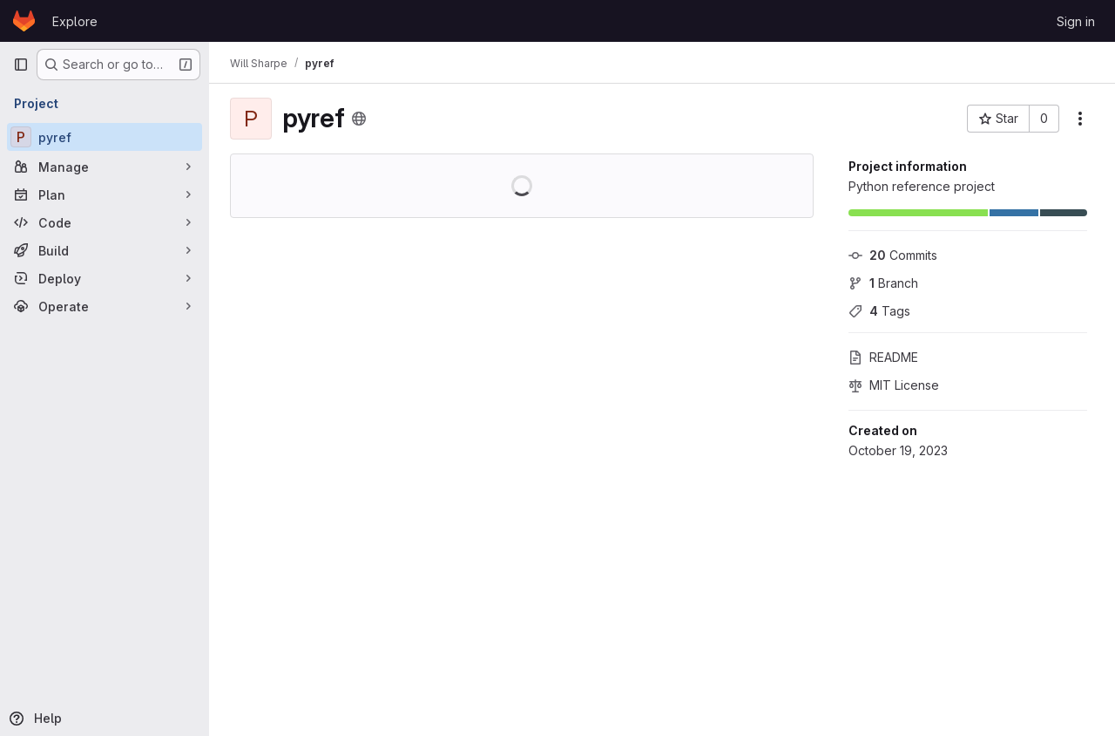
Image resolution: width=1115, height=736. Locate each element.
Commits (892, 255)
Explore (75, 21)
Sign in (1076, 21)
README (883, 357)
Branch (883, 283)
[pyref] (104, 137)
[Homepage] (24, 21)
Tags (879, 310)
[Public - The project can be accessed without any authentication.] (359, 119)
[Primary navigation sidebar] (21, 64)
